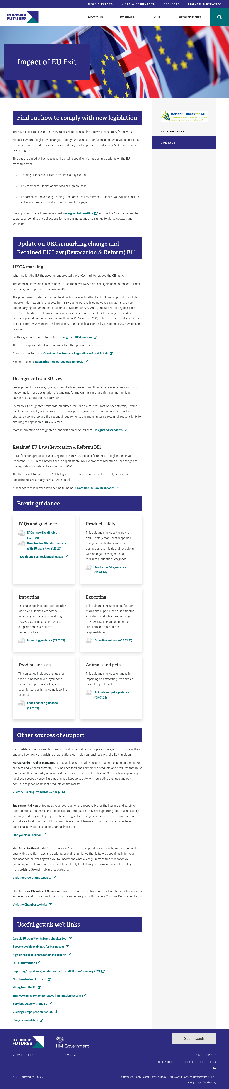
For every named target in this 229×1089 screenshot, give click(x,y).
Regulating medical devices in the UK (59, 362)
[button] (95, 17)
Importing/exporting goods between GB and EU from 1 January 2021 (56, 971)
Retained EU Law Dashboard (95, 488)
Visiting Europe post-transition (33, 1012)
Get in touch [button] (194, 1038)
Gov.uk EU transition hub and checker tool (40, 938)
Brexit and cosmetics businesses (41, 557)
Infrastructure (189, 17)
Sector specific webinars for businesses (38, 947)
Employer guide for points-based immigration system (47, 996)
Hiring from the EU (24, 987)
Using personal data (25, 1020)
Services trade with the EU (30, 1004)
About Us (95, 17)
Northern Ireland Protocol (29, 979)
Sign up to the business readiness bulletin (39, 955)
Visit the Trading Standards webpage (37, 792)
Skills (155, 17)
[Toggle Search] (219, 17)
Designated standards (108, 430)
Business (127, 17)
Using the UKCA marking (76, 337)
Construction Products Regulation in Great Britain (75, 353)
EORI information (24, 963)
